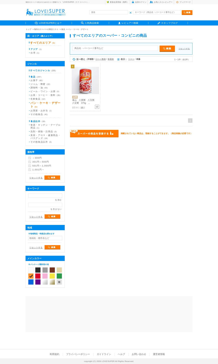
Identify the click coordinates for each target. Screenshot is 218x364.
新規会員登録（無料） (119, 2)
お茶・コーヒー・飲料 (45, 95)
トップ (28, 29)
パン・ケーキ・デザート (78, 29)
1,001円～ (38, 169)
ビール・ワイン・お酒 (45, 91)
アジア (36, 49)
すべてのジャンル (43, 70)
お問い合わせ (139, 354)
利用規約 (54, 354)
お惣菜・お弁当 (41, 110)
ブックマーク (185, 2)
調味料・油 (39, 87)
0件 (82, 107)
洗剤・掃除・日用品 (44, 131)
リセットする (184, 49)
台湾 (35, 53)
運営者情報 (159, 354)
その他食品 (39, 114)
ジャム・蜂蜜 (40, 84)
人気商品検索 (92, 23)
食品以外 (38, 121)
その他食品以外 (41, 142)
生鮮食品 (38, 99)
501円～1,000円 (41, 165)
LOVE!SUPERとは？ (50, 23)
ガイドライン (104, 354)
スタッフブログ (169, 23)
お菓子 (37, 80)
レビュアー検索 (130, 23)
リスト (131, 59)
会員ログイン (140, 2)
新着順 (111, 59)
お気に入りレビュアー (163, 2)
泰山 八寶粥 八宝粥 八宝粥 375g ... (84, 101)
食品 (63, 29)
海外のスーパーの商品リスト (46, 29)
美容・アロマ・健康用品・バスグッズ (45, 136)
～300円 (37, 158)
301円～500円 (40, 161)
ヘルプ (121, 354)
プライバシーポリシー (78, 354)
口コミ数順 (101, 59)
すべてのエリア (43, 42)
